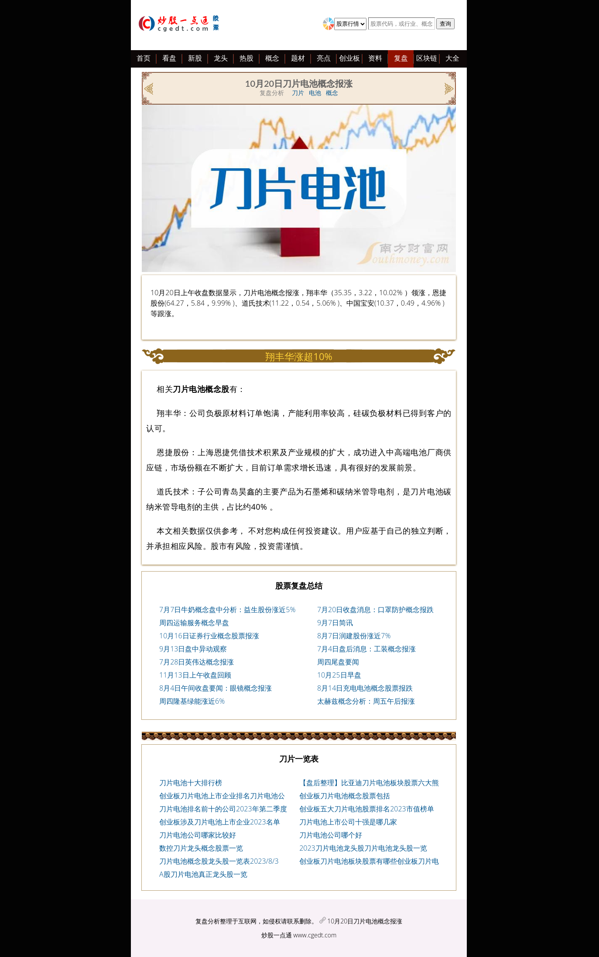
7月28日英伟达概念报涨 (196, 662)
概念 (332, 93)
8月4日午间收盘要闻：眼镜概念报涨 (215, 688)
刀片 (298, 93)
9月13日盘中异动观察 (193, 649)
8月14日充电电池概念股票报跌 (365, 688)
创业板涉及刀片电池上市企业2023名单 (219, 822)
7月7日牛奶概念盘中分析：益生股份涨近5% (227, 609)
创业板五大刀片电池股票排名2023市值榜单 (366, 809)
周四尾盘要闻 (338, 662)
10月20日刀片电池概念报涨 (364, 921)
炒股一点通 (276, 935)
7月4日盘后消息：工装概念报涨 (366, 649)
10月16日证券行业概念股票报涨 (209, 635)
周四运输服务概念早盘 (194, 622)
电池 (315, 93)
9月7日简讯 (335, 622)
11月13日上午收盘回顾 (195, 675)
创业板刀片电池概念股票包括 (344, 795)
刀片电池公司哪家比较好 (197, 835)
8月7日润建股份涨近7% (353, 635)
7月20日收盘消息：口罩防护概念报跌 (375, 609)
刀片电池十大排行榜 (190, 782)
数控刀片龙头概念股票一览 (201, 848)
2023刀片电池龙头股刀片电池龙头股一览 (363, 848)
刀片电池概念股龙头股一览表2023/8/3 (219, 861)
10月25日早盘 (339, 675)
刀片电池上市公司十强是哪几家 (348, 822)
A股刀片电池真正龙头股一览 (203, 874)
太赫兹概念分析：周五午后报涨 (366, 701)
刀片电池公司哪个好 (330, 835)
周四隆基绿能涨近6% (192, 701)
